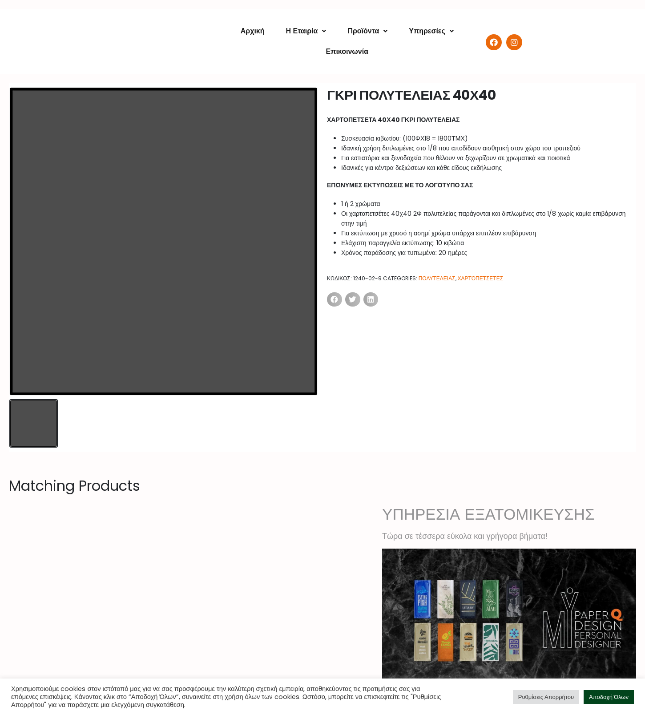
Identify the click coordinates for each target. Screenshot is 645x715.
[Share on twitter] (352, 299)
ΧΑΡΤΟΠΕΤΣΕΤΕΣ (481, 278)
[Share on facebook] (334, 299)
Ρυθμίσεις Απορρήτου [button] (546, 697)
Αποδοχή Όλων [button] (609, 697)
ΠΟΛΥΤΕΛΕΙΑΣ (437, 278)
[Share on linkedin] (371, 299)
